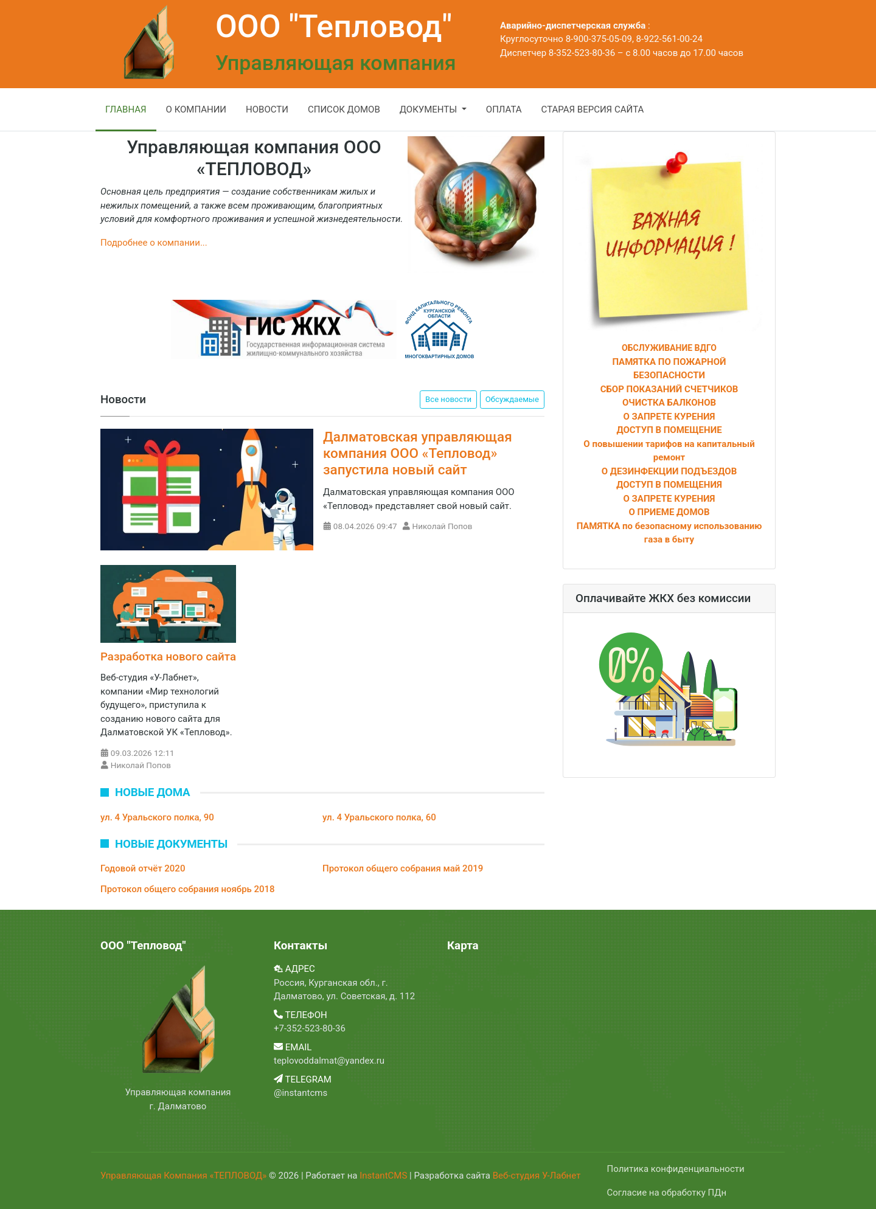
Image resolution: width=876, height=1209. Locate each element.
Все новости (448, 399)
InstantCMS (384, 1175)
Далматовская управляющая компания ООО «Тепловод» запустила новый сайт (417, 453)
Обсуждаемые (512, 399)
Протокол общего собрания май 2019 (402, 868)
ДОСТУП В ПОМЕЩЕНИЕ (668, 429)
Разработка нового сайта (168, 656)
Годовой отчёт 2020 (142, 868)
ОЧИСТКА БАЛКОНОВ (669, 402)
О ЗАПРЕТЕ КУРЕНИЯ (669, 416)
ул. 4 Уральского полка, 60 (379, 817)
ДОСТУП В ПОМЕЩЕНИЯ (669, 484)
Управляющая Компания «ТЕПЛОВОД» (184, 1175)
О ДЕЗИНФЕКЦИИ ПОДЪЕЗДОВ (669, 471)
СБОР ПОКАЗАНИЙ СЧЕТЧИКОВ (669, 389)
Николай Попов (442, 526)
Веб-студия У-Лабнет (537, 1175)
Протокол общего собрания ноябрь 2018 (187, 889)
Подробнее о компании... (153, 242)
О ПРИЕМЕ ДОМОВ (669, 512)
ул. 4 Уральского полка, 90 (157, 817)
